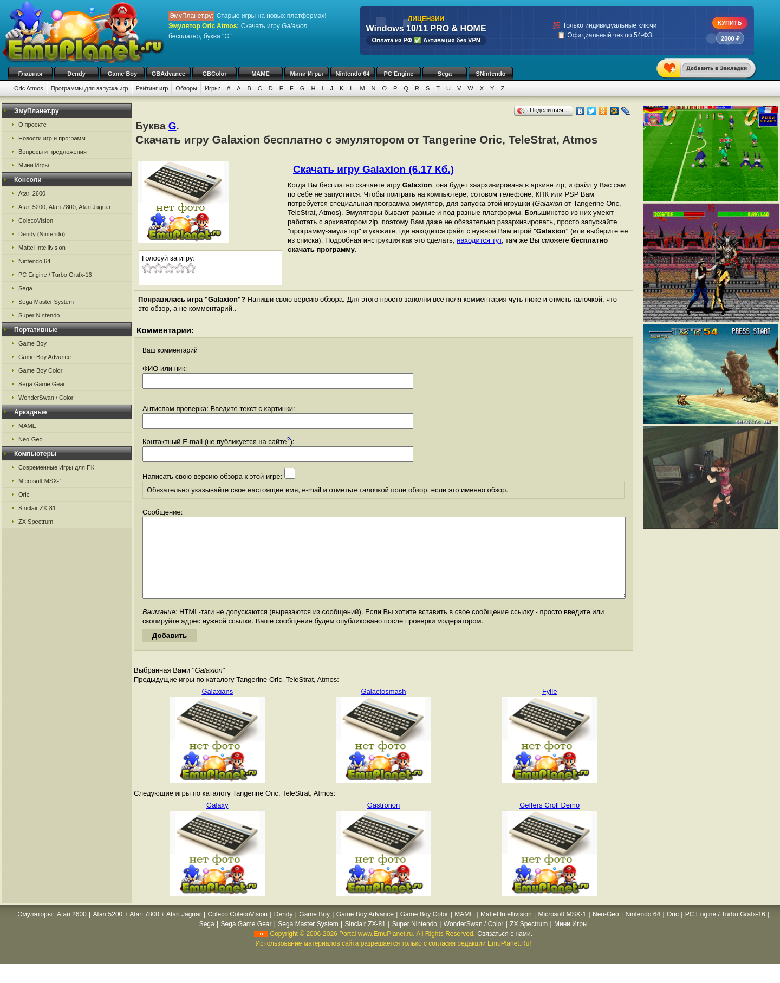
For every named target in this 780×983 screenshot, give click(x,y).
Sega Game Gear (41, 384)
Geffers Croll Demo (549, 821)
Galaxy (217, 821)
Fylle (549, 708)
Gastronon (383, 821)
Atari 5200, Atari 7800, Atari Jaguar (64, 207)
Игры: (212, 88)
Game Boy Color (40, 370)
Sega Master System (46, 301)
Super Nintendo (39, 315)
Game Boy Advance (44, 357)
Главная (30, 73)
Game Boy (122, 73)
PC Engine (398, 73)
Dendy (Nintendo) (41, 234)
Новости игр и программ (52, 138)
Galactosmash (383, 708)
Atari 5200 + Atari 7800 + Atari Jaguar (147, 930)
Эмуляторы (35, 930)
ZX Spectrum (35, 521)
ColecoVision (35, 220)
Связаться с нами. (504, 950)
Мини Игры (306, 73)
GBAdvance (168, 73)
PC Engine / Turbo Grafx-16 (55, 274)
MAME (260, 73)
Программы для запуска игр (89, 88)
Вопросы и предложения (52, 151)
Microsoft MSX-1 (40, 481)
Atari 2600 (32, 193)
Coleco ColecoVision (238, 930)
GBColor (214, 73)
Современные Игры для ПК (56, 467)
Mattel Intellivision (42, 247)
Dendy (76, 73)
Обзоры (186, 88)
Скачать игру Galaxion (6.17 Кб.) (373, 169)
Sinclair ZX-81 (37, 508)
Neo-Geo (30, 439)
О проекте (32, 124)
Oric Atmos (28, 88)
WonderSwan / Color (45, 397)
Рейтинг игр (152, 88)
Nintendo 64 (353, 73)
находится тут (479, 240)
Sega (445, 73)
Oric (23, 494)
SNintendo (491, 73)
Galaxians (217, 708)
